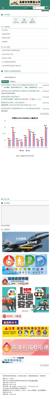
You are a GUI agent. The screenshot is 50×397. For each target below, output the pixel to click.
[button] (46, 8)
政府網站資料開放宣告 (9, 376)
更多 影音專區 (5, 225)
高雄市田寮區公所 (10, 77)
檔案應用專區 (6, 34)
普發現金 (22, 8)
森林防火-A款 (24, 8)
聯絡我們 (43, 376)
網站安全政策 (22, 376)
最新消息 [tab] (5, 81)
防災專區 (5, 30)
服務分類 (32, 22)
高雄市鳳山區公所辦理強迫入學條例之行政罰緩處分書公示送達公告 (22, 91)
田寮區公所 (25, 3)
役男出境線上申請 (7, 54)
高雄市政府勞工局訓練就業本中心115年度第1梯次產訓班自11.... (22, 108)
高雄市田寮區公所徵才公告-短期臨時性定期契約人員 (19, 85)
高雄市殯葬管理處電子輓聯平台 (11, 65)
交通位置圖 (33, 380)
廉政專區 (5, 41)
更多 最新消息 (44, 114)
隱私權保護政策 (33, 376)
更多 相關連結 (44, 365)
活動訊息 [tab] (12, 81)
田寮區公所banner (27, 8)
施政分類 (24, 22)
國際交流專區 (6, 38)
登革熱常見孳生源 (25, 8)
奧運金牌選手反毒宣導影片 (10, 97)
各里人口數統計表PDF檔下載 (25, 156)
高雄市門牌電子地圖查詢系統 (11, 50)
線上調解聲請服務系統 (9, 62)
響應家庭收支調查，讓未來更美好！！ (14, 102)
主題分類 (16, 22)
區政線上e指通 (6, 58)
